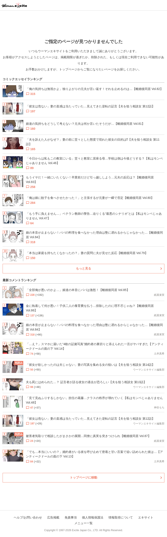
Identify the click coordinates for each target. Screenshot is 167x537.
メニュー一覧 (83, 523)
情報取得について (121, 517)
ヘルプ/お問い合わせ (28, 517)
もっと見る (83, 268)
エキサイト (145, 517)
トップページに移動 (83, 477)
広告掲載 (53, 517)
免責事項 (71, 517)
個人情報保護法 (92, 517)
